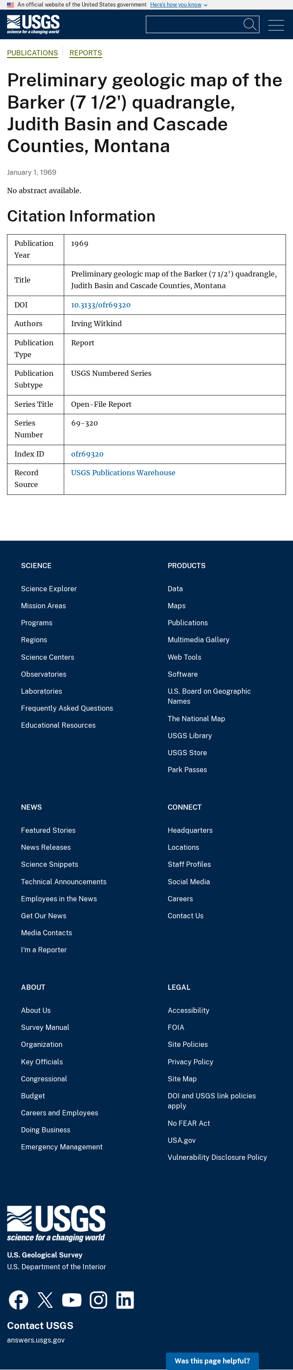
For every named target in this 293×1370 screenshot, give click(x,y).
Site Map (182, 1079)
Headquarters (190, 830)
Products (187, 566)
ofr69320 (87, 454)
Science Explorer (49, 589)
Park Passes (187, 770)
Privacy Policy (191, 1062)
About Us (36, 1010)
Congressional (44, 1079)
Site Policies (188, 1044)
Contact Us (185, 916)
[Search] (250, 24)
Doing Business (45, 1130)
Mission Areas (43, 606)
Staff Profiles (189, 864)
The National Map (196, 719)
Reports (85, 53)
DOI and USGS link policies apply (212, 1101)
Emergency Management (62, 1147)
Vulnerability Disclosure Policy (217, 1157)
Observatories (43, 674)
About (33, 987)
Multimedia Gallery (199, 640)
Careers (180, 899)
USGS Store (187, 753)
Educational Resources (58, 725)
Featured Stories (48, 830)
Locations (183, 847)
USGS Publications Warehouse (123, 473)
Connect (185, 807)
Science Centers (47, 657)
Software (183, 674)
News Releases (46, 847)
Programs (36, 623)
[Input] (202, 24)
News (31, 807)
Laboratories (41, 691)
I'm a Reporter (44, 950)
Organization (41, 1044)
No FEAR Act (189, 1123)
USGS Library (190, 736)
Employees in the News (59, 899)
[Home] (33, 32)
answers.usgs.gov (36, 1340)
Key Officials (42, 1062)
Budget (33, 1096)
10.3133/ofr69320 (101, 305)
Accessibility (189, 1010)
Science (36, 566)
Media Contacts (46, 933)
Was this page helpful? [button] (212, 1361)
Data (175, 589)
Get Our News (43, 916)
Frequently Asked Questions (67, 708)
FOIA (176, 1027)
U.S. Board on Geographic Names (209, 696)
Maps (177, 606)
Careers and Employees (59, 1113)
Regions (34, 640)
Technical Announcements (64, 882)
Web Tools (184, 657)
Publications (32, 53)
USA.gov (182, 1140)
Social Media (189, 882)
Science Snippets (49, 864)
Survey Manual (45, 1027)
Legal (179, 987)
